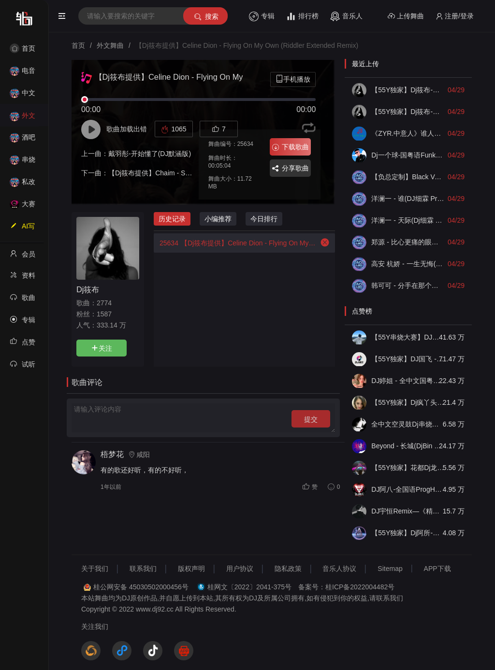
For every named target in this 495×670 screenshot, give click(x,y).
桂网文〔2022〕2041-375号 (249, 587)
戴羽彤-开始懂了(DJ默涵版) (149, 153)
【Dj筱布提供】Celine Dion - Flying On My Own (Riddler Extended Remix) (235, 243)
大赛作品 (22, 207)
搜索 (205, 17)
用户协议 (239, 568)
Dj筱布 (87, 289)
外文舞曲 (22, 119)
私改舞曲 (22, 185)
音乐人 (346, 16)
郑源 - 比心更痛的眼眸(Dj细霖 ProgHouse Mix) (408, 242)
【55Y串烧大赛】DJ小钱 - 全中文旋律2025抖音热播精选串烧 (408, 337)
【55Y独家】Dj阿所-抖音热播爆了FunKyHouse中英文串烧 (408, 533)
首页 (22, 48)
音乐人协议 (339, 568)
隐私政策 (288, 568)
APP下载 (437, 568)
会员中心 (22, 257)
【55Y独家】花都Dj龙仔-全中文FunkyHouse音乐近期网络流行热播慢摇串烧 (408, 467)
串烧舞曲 (22, 163)
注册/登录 (455, 16)
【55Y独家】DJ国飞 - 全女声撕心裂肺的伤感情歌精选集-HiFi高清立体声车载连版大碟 (408, 359)
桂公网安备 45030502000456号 (141, 587)
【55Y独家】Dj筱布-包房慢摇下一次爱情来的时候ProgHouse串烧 (408, 111)
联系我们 (143, 568)
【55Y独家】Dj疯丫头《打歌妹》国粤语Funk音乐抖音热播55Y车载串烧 (408, 402)
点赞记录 (22, 345)
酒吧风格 (22, 140)
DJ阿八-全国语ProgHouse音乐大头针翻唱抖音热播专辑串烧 (408, 489)
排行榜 (302, 16)
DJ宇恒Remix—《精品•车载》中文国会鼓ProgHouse (408, 511)
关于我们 (94, 568)
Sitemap (390, 568)
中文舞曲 (22, 96)
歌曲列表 (22, 300)
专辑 (262, 16)
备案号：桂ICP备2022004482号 (346, 587)
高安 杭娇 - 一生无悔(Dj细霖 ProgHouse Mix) (408, 264)
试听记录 (22, 367)
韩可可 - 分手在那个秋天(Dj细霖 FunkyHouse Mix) (408, 285)
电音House (22, 74)
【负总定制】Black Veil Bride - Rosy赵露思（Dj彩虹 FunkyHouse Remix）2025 (408, 177)
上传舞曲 (406, 16)
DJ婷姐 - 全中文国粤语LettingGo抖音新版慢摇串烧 (408, 381)
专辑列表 (22, 322)
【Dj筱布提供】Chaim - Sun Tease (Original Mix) (181, 173)
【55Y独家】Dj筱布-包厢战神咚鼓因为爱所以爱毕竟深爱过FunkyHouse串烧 (408, 90)
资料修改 (22, 278)
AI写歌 (22, 229)
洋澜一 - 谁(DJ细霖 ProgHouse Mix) (408, 198)
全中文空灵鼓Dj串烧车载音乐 (408, 424)
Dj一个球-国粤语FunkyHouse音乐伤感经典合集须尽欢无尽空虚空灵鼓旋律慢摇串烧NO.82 (408, 155)
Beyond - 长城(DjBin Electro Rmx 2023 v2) (408, 446)
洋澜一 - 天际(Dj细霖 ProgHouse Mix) (408, 220)
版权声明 (191, 568)
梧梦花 (112, 454)
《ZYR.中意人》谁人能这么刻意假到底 (408, 133)
